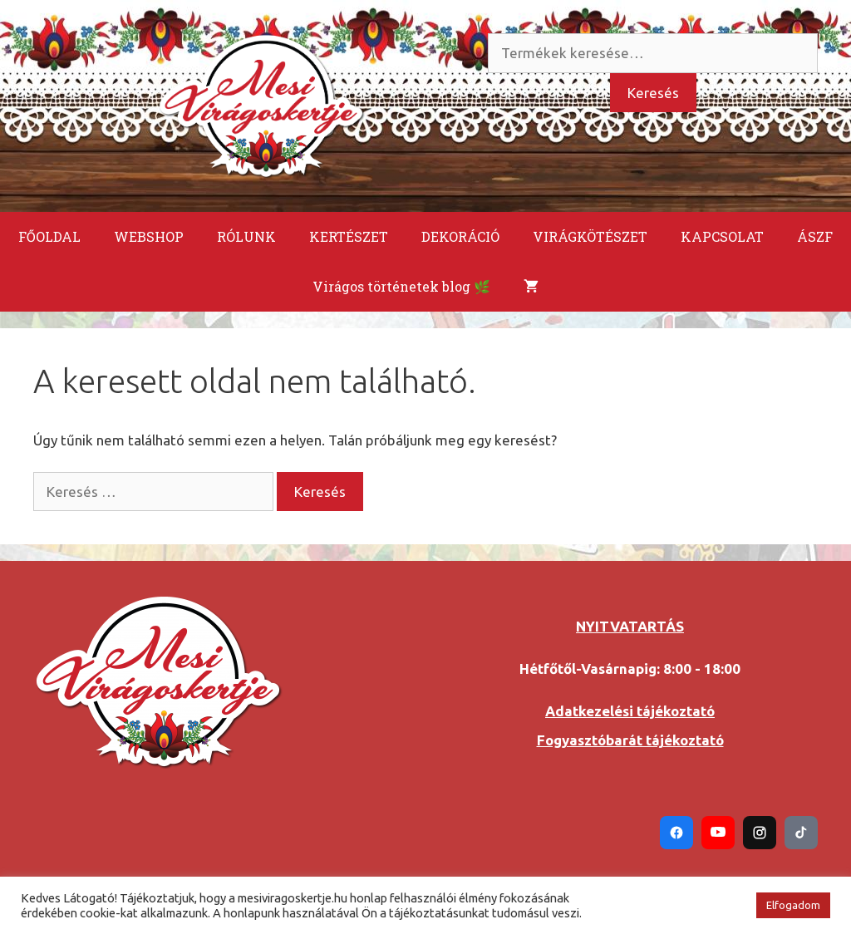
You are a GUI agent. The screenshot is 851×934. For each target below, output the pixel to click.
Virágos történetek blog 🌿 (401, 286)
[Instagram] (759, 832)
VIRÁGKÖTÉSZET (590, 236)
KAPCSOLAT (722, 236)
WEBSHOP (149, 236)
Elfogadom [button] (793, 905)
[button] (734, 905)
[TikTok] (801, 832)
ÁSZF (815, 236)
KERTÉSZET (348, 236)
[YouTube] (718, 832)
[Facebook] (676, 832)
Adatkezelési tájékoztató (630, 711)
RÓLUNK (246, 236)
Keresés (653, 93)
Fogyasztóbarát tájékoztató (630, 740)
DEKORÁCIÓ (460, 236)
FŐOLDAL (49, 236)
